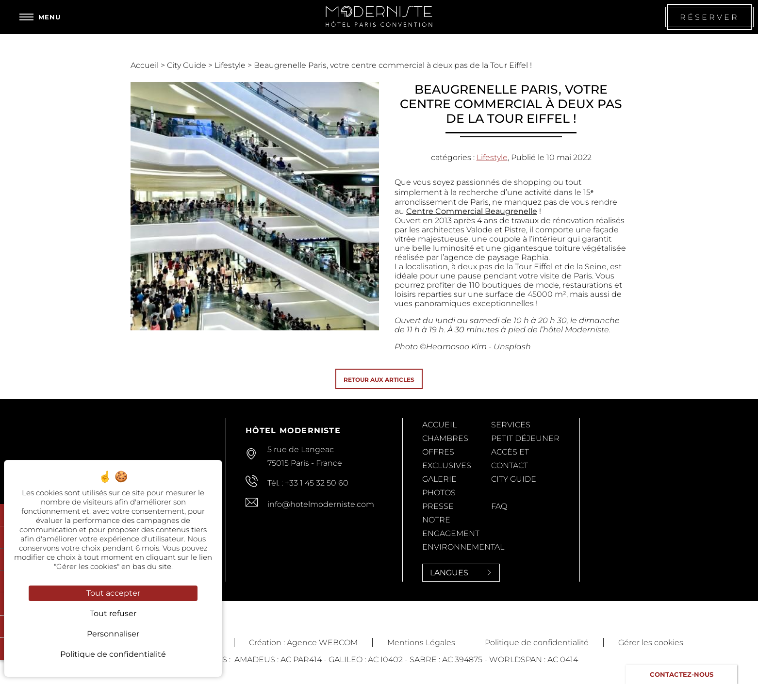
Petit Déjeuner (525, 438)
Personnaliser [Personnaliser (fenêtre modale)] (113, 633)
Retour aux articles (379, 379)
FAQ (499, 506)
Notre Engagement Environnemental (463, 533)
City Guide (187, 65)
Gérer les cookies (650, 642)
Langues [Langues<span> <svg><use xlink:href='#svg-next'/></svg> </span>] (461, 572)
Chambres (445, 438)
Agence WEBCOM (322, 642)
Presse (438, 506)
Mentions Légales (421, 642)
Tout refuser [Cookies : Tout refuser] (113, 613)
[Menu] (40, 17)
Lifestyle (230, 65)
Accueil (146, 65)
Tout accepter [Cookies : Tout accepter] (113, 593)
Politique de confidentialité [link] (113, 654)
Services (510, 424)
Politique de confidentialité (537, 642)
